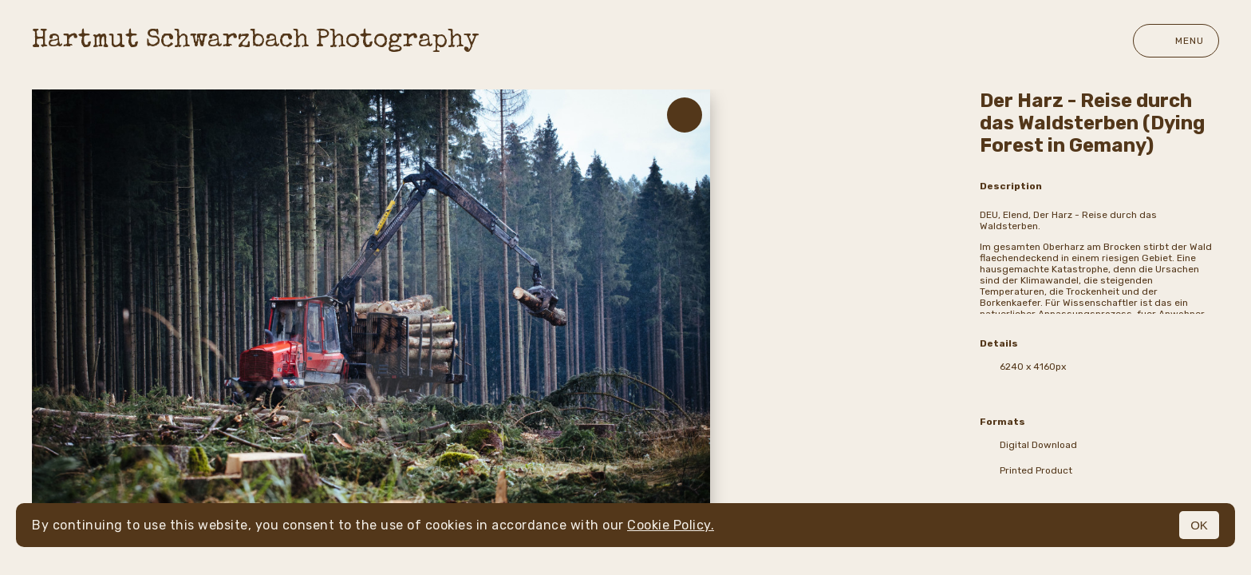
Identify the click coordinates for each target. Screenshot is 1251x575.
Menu (1176, 40)
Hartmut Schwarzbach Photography (255, 41)
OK (1199, 525)
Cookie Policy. (670, 525)
